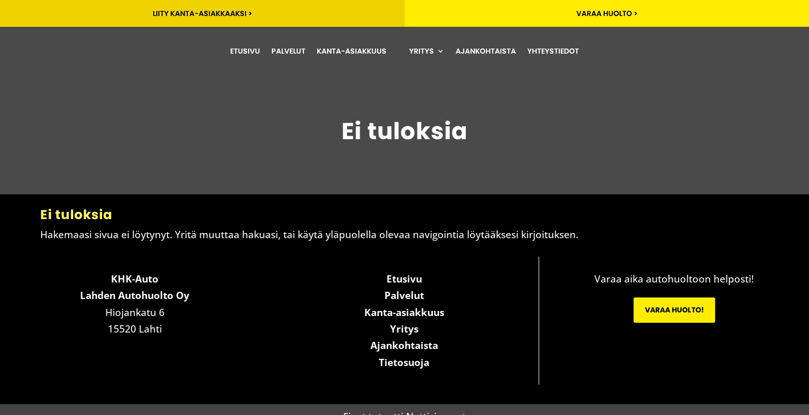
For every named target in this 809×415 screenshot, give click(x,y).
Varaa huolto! (674, 310)
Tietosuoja (404, 362)
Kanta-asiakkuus (351, 51)
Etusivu (245, 51)
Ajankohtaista (486, 51)
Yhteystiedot (553, 51)
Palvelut (288, 51)
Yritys (421, 51)
